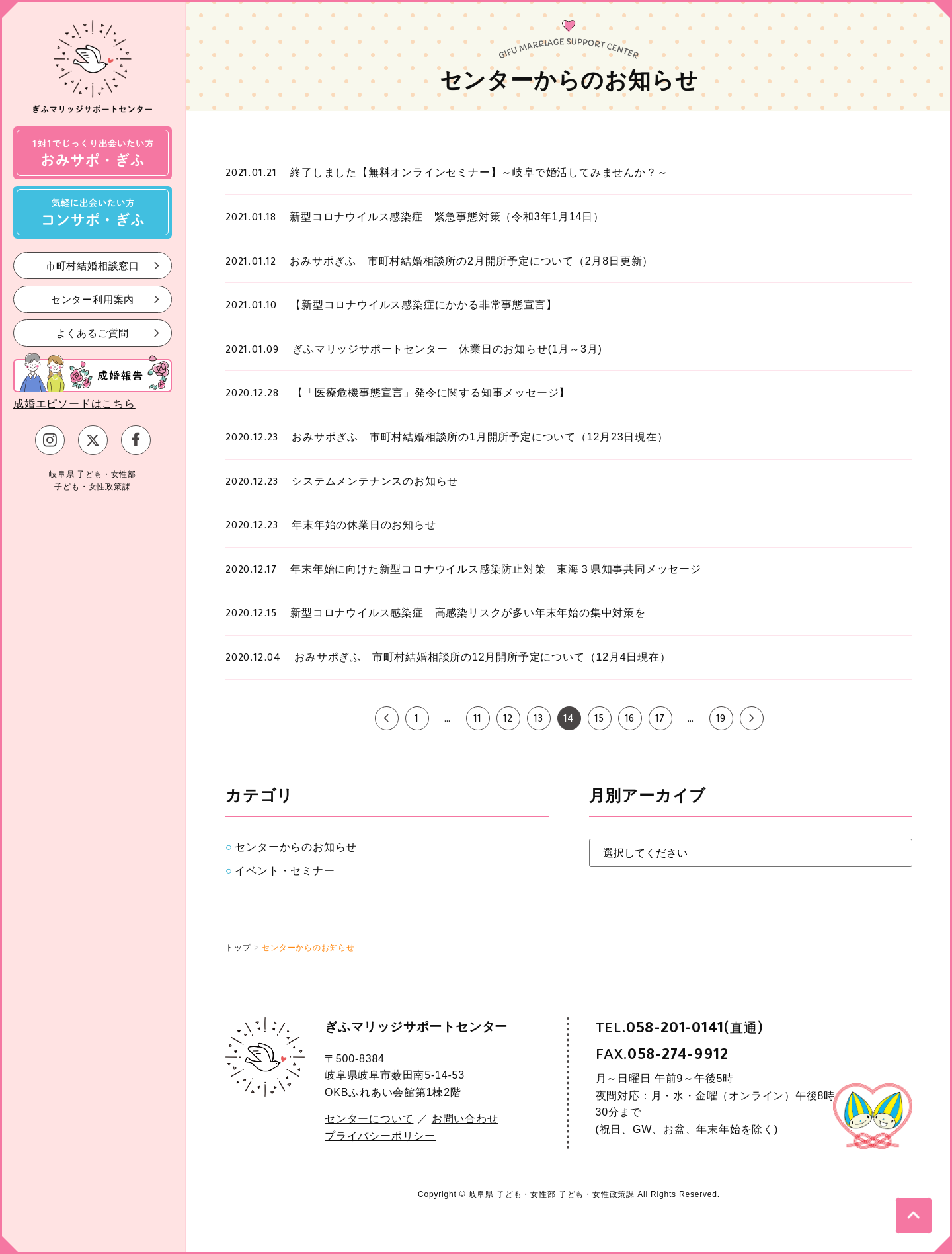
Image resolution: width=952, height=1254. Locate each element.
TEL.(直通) (680, 1028)
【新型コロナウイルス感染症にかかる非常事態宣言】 (423, 304)
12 (508, 720)
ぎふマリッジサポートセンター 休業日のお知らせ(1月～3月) (447, 349)
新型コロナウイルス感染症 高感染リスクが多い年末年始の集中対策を (468, 612)
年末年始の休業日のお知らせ (364, 524)
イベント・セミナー (285, 870)
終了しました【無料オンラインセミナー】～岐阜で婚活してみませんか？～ (479, 172)
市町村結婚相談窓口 (92, 265)
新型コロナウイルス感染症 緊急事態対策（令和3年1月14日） (447, 216)
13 (538, 720)
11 (478, 720)
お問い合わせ (465, 1118)
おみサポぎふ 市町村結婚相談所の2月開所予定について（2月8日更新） (471, 261)
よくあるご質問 (93, 332)
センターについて (369, 1118)
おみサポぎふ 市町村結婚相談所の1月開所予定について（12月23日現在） (480, 436)
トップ (238, 947)
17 (660, 720)
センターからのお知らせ (296, 847)
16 (630, 720)
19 (721, 720)
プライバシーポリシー (380, 1136)
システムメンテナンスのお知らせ (375, 481)
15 (599, 720)
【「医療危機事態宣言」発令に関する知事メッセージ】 (431, 392)
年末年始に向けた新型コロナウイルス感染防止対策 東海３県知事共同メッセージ (495, 569)
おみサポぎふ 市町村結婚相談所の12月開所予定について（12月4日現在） (482, 657)
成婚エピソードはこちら (74, 403)
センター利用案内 (92, 298)
